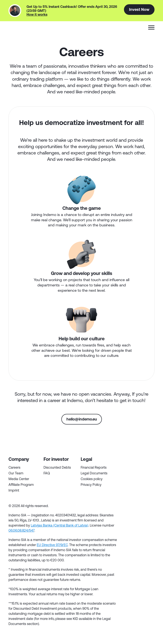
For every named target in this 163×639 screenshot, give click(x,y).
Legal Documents (94, 473)
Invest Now (139, 9)
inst (150, 520)
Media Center (18, 479)
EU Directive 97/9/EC (52, 545)
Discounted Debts (57, 467)
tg (126, 520)
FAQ (47, 473)
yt (138, 520)
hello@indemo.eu (81, 419)
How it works (37, 14)
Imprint (13, 490)
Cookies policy (92, 479)
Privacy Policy (91, 484)
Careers (14, 467)
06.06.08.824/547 (21, 530)
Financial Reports (94, 467)
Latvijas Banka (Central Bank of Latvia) (59, 525)
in (150, 507)
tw (138, 507)
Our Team (15, 473)
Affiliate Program (21, 484)
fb (126, 507)
